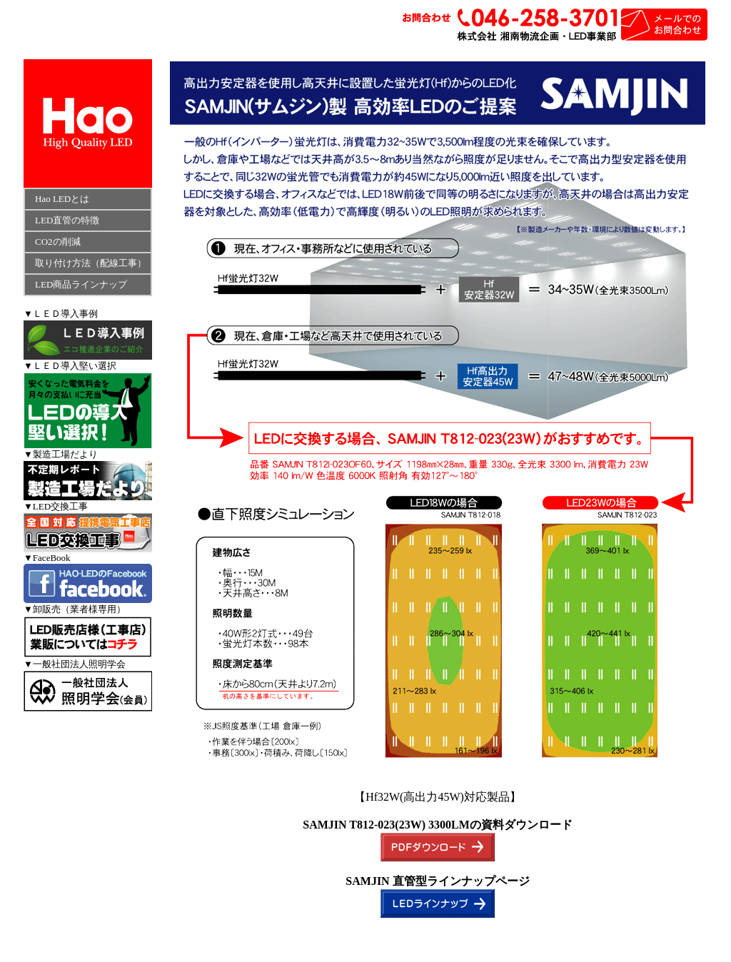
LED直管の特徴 (62, 220)
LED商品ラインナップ (81, 284)
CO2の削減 (53, 241)
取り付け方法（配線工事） (90, 263)
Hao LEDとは (62, 198)
